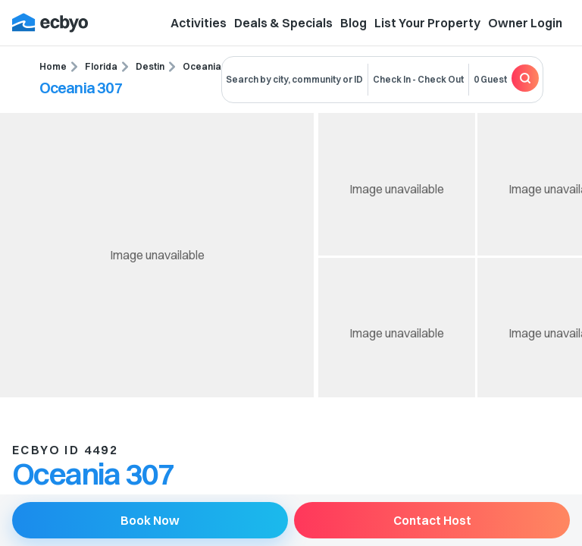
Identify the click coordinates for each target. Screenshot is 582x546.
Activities (199, 22)
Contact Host (432, 520)
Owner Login (525, 22)
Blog (353, 22)
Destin (150, 66)
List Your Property (427, 22)
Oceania (202, 66)
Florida (101, 66)
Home (53, 66)
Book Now (150, 520)
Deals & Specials (283, 22)
